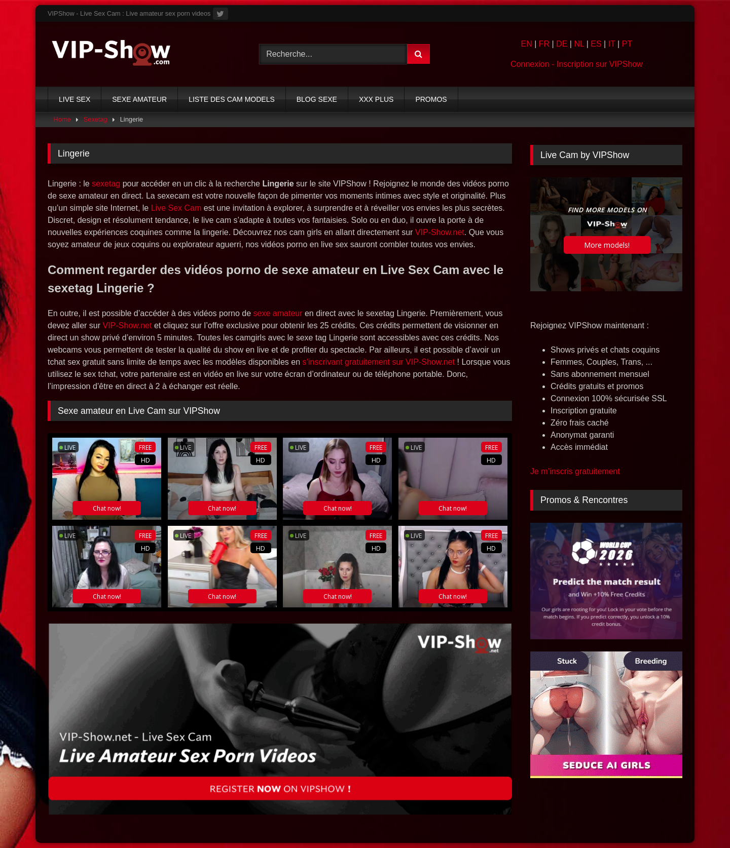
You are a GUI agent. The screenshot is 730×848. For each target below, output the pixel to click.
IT (611, 44)
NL (579, 44)
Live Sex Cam (176, 208)
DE (561, 44)
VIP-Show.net (439, 232)
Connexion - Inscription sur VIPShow (576, 64)
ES (596, 44)
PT (627, 44)
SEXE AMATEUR (139, 99)
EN (526, 44)
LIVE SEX (74, 99)
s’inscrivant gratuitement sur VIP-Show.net (378, 362)
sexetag (106, 183)
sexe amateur (278, 313)
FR (544, 44)
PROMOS (431, 99)
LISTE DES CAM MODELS (232, 99)
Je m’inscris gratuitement (575, 471)
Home (62, 119)
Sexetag (95, 119)
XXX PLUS (376, 99)
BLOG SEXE (317, 99)
